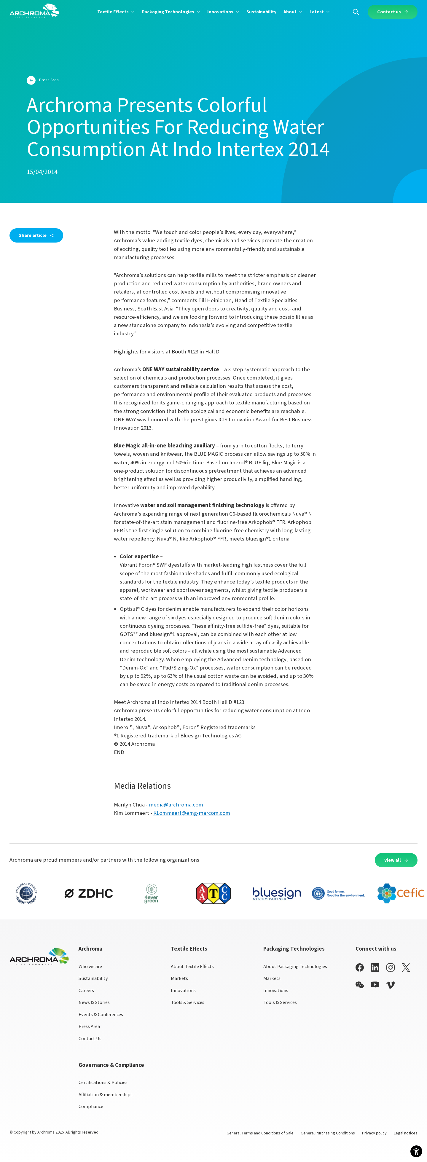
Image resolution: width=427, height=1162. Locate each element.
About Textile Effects (192, 966)
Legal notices (406, 1133)
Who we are (90, 966)
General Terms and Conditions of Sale (260, 1133)
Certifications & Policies (103, 1082)
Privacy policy (374, 1133)
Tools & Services (187, 1002)
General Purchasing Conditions (328, 1133)
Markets (179, 978)
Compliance (91, 1106)
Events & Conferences (101, 1014)
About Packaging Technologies (295, 966)
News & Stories (94, 1002)
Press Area (89, 1026)
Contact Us (90, 1038)
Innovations (183, 990)
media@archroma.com (176, 805)
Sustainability (93, 978)
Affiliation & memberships (106, 1094)
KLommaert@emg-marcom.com (191, 813)
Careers (86, 990)
